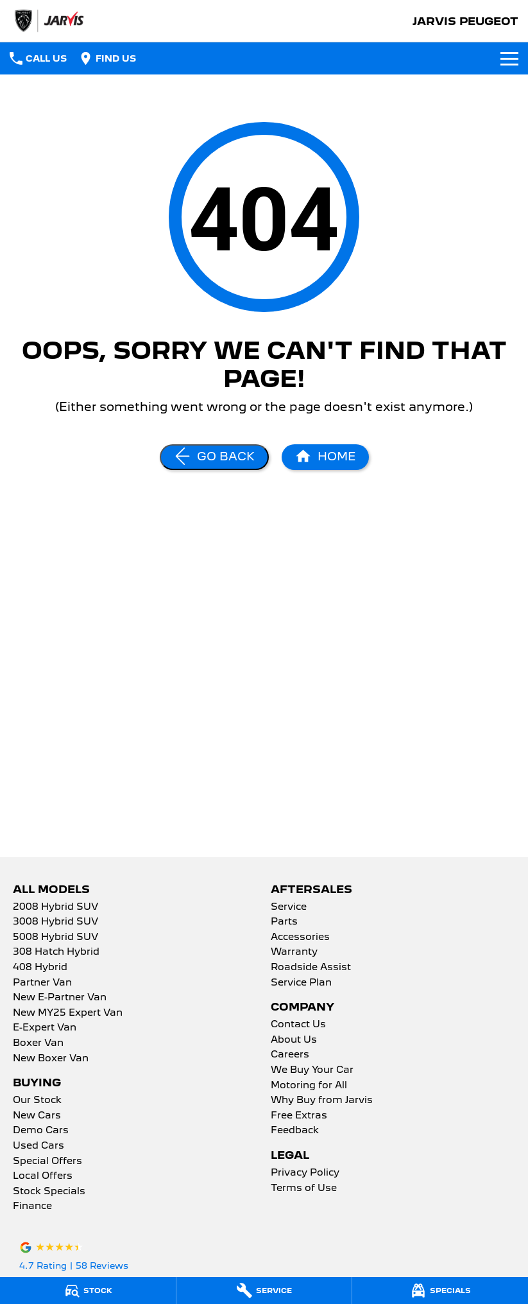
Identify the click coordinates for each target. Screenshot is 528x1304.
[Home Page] (325, 457)
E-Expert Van (44, 1028)
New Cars (37, 1116)
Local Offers (42, 1176)
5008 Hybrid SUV (55, 937)
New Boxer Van (51, 1059)
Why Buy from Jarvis (322, 1100)
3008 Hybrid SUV (55, 922)
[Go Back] (214, 457)
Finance (32, 1206)
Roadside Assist (311, 967)
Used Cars (38, 1146)
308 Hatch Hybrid (56, 952)
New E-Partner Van (59, 998)
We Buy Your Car (312, 1070)
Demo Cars (41, 1131)
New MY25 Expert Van (68, 1013)
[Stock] (88, 1290)
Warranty (294, 952)
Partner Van (42, 983)
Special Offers (47, 1161)
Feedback (295, 1131)
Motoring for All (309, 1086)
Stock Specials (49, 1192)
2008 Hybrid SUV (55, 907)
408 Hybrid (40, 967)
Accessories (300, 937)
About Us (294, 1040)
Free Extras (299, 1116)
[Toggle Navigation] (509, 58)
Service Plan (301, 983)
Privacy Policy (305, 1173)
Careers (290, 1055)
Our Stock (37, 1100)
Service (289, 907)
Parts (284, 922)
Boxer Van (38, 1043)
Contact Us (298, 1025)
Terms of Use (304, 1188)
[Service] (264, 1290)
